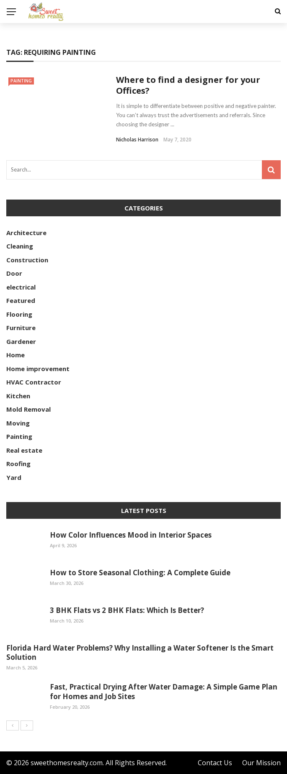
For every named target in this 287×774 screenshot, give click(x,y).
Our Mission (261, 762)
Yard (13, 477)
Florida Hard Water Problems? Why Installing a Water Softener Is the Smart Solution (140, 652)
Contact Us (215, 762)
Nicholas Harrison (137, 139)
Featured (20, 300)
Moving (18, 423)
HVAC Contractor (33, 382)
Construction (27, 260)
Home (15, 355)
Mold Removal (28, 409)
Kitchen (18, 396)
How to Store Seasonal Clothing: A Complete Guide (140, 572)
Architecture (26, 232)
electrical (21, 287)
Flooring (19, 314)
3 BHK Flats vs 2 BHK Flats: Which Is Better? (127, 610)
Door (14, 273)
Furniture (21, 327)
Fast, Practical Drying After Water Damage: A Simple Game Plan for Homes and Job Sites (163, 691)
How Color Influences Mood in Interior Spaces (131, 535)
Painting (21, 81)
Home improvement (38, 368)
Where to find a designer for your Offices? (188, 85)
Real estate (24, 450)
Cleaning (19, 246)
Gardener (21, 341)
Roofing (18, 463)
